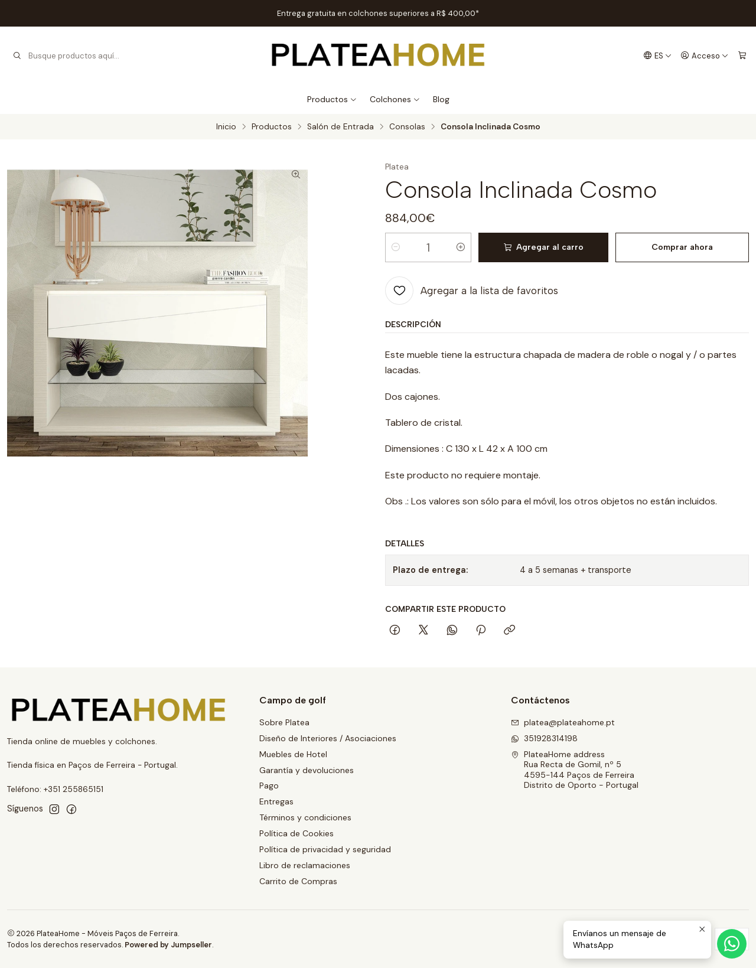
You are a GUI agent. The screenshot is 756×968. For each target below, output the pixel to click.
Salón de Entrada (340, 127)
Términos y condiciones (305, 817)
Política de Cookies (296, 833)
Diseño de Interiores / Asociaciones (327, 738)
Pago (269, 785)
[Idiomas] (657, 55)
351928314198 (544, 738)
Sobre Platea (284, 722)
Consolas (407, 127)
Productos (332, 99)
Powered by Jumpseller (168, 945)
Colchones (395, 99)
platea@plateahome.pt (563, 722)
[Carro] (742, 55)
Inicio (226, 127)
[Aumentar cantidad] (461, 247)
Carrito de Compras (298, 881)
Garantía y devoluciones (306, 770)
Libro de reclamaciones (304, 865)
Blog (441, 99)
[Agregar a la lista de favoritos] (471, 290)
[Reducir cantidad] (396, 247)
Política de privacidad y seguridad (325, 849)
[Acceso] (704, 55)
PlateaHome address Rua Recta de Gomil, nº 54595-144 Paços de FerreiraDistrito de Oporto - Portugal (574, 770)
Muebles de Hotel (293, 754)
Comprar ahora (682, 247)
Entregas (276, 801)
